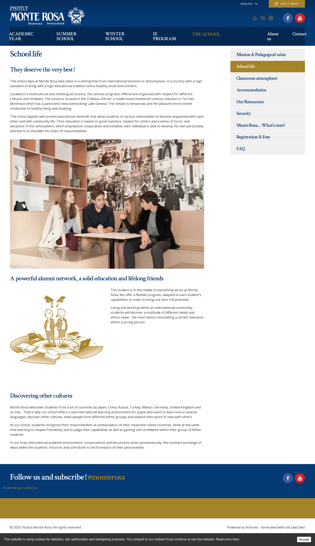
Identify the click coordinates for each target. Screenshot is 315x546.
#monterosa (106, 477)
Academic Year (29, 33)
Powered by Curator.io (20, 488)
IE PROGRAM (176, 33)
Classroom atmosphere (256, 78)
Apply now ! (286, 4)
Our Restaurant (250, 102)
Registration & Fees (253, 137)
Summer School (80, 33)
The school (217, 33)
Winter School (131, 33)
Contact (298, 33)
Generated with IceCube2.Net (283, 527)
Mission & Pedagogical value (261, 54)
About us (271, 33)
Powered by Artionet (242, 527)
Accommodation (251, 90)
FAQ (240, 149)
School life (245, 66)
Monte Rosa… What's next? (260, 125)
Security (243, 113)
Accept (304, 539)
